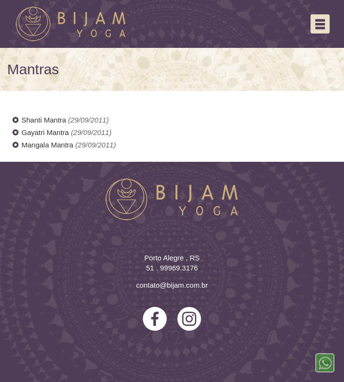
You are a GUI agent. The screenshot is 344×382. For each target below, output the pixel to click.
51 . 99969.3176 (172, 268)
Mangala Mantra (48, 145)
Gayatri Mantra (46, 132)
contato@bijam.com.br (172, 285)
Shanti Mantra (45, 120)
